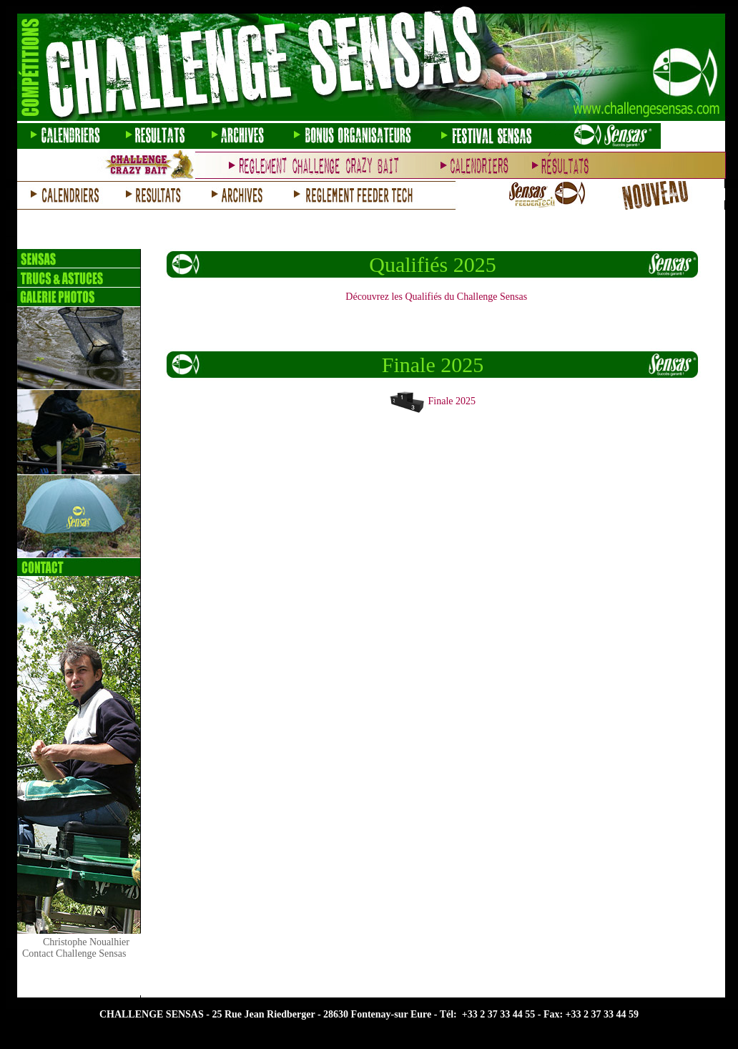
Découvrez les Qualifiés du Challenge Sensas (436, 296)
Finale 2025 (452, 401)
